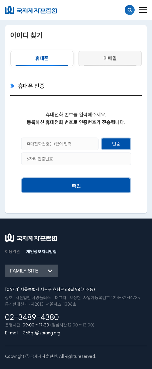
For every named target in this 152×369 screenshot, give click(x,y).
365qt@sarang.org (41, 333)
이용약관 (12, 251)
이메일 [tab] (110, 58)
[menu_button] (143, 10)
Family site (24, 270)
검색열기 (130, 10)
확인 (76, 185)
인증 (116, 144)
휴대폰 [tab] (42, 58)
